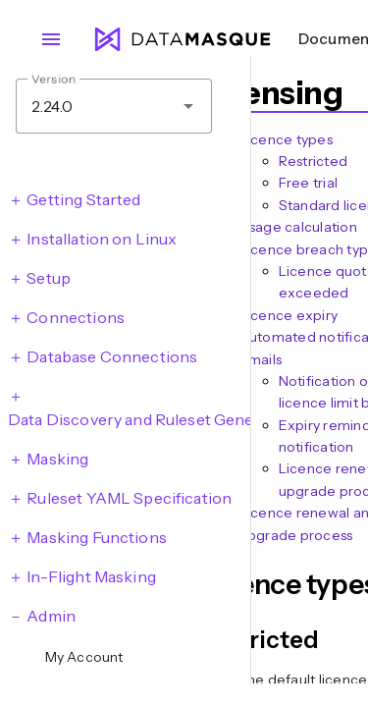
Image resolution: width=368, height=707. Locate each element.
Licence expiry (289, 315)
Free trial (309, 182)
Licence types (286, 139)
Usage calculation (298, 227)
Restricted (313, 161)
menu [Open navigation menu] (51, 39)
